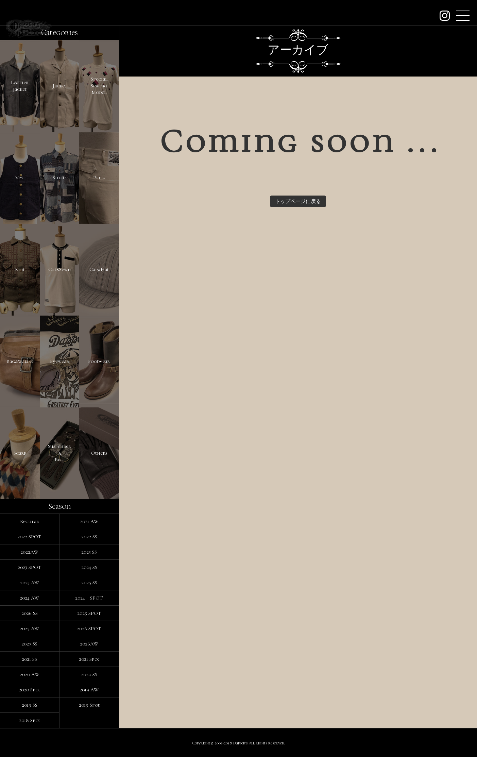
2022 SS (89, 537)
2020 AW (29, 674)
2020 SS (89, 674)
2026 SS (29, 613)
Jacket (59, 86)
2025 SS (89, 582)
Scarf (20, 453)
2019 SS (29, 705)
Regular (29, 521)
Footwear (99, 361)
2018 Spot (29, 720)
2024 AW (29, 598)
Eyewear (59, 361)
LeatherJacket (20, 85)
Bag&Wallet (19, 361)
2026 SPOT (89, 628)
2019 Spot (89, 705)
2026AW (89, 644)
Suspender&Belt (59, 452)
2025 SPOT (89, 613)
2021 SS (29, 659)
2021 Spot (89, 659)
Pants (99, 177)
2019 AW (89, 690)
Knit (20, 269)
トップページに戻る (298, 201)
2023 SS (89, 552)
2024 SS (89, 567)
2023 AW (29, 582)
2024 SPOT (89, 598)
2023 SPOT (29, 567)
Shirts (59, 177)
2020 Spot (29, 690)
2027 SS (29, 644)
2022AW (29, 552)
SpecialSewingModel (99, 85)
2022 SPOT (29, 537)
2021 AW (89, 521)
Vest (19, 177)
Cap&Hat (99, 269)
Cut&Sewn (59, 269)
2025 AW (29, 628)
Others (99, 453)
